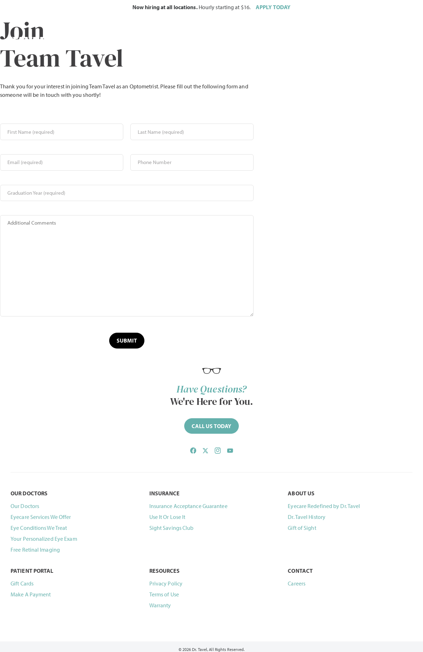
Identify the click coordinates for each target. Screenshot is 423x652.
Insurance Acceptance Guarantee (188, 500)
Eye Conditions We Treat (39, 522)
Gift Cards (22, 578)
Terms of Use (164, 589)
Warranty (160, 599)
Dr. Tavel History (306, 511)
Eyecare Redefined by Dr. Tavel (324, 500)
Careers (296, 578)
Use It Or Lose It (167, 511)
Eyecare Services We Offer (41, 511)
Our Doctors (25, 500)
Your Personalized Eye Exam (44, 533)
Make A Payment (31, 589)
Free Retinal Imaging (35, 544)
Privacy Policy (165, 578)
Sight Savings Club (171, 522)
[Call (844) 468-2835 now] (211, 421)
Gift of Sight (302, 522)
